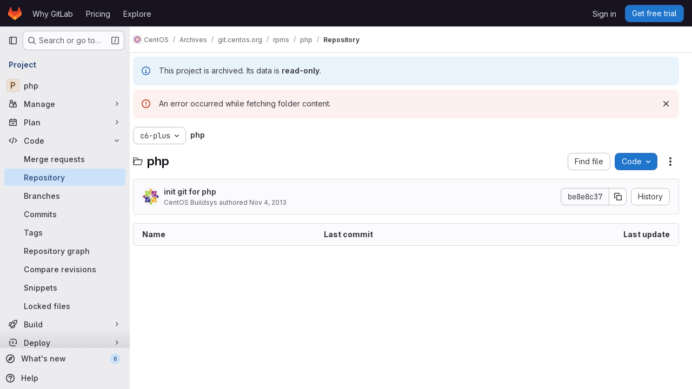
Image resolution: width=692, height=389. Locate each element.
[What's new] (63, 358)
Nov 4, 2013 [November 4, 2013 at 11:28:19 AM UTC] (277, 202)
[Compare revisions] (64, 269)
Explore (137, 13)
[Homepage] (15, 13)
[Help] (63, 378)
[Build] (64, 324)
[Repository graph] (64, 250)
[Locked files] (64, 305)
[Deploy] (64, 342)
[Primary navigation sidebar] (13, 40)
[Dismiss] (666, 103)
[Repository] (64, 177)
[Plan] (64, 122)
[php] (64, 85)
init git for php (200, 191)
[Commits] (64, 214)
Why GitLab (52, 13)
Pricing (98, 13)
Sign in (604, 13)
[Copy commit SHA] (618, 196)
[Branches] (64, 195)
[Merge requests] (64, 158)
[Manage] (64, 103)
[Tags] (64, 232)
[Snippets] (64, 287)
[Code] (64, 140)
